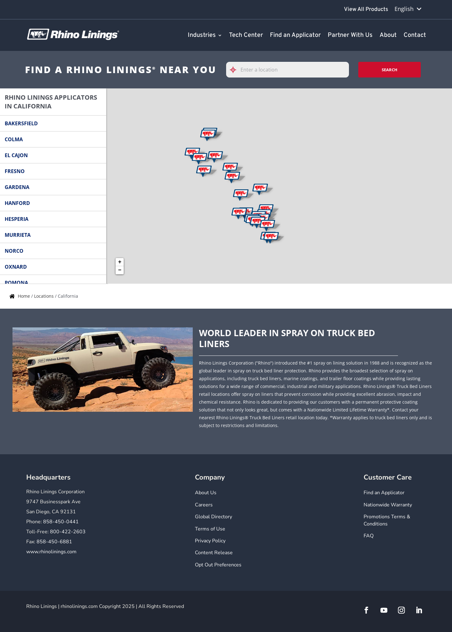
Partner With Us (350, 35)
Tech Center (246, 35)
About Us (205, 492)
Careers (204, 504)
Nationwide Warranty (388, 504)
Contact (415, 35)
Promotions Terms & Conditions (387, 520)
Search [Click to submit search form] (389, 69)
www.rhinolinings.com (51, 551)
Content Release (214, 552)
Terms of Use (210, 528)
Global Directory (213, 516)
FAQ (369, 535)
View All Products (366, 9)
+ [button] (120, 262)
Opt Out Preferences (218, 564)
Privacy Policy (210, 540)
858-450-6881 (54, 541)
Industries (202, 35)
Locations (44, 296)
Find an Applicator (295, 35)
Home (24, 296)
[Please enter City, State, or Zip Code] (287, 69)
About (388, 35)
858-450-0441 (61, 521)
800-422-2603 (68, 531)
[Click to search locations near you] (235, 70)
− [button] (120, 270)
